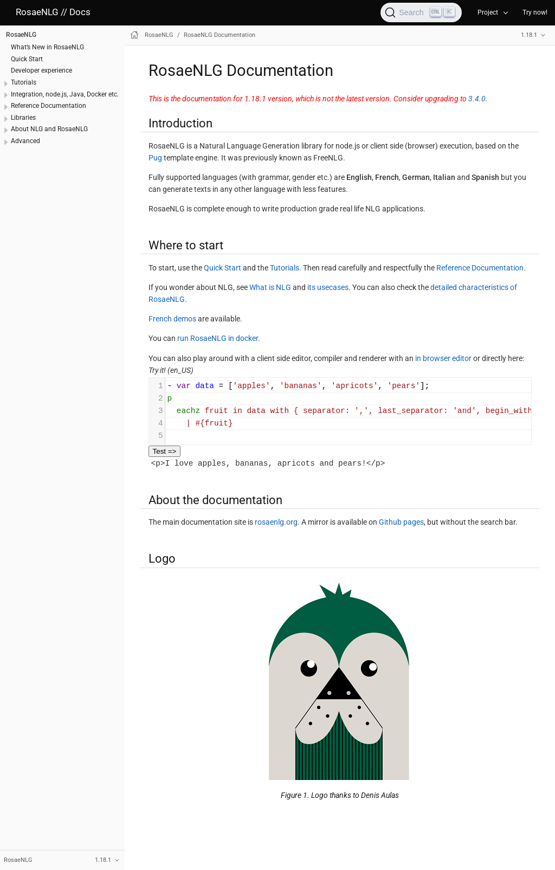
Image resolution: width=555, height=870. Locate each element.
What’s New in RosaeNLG (47, 47)
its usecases (328, 287)
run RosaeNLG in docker (217, 338)
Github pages (401, 522)
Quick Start (27, 59)
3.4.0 (477, 99)
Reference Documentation (48, 105)
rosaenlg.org (276, 522)
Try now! (534, 12)
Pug (155, 157)
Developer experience (41, 70)
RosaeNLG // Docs (53, 12)
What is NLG (270, 287)
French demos (172, 318)
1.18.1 (529, 34)
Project (487, 12)
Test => (165, 451)
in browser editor (443, 358)
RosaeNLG (21, 34)
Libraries (23, 117)
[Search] (421, 12)
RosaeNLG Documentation (219, 34)
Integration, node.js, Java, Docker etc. (65, 94)
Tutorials (23, 82)
